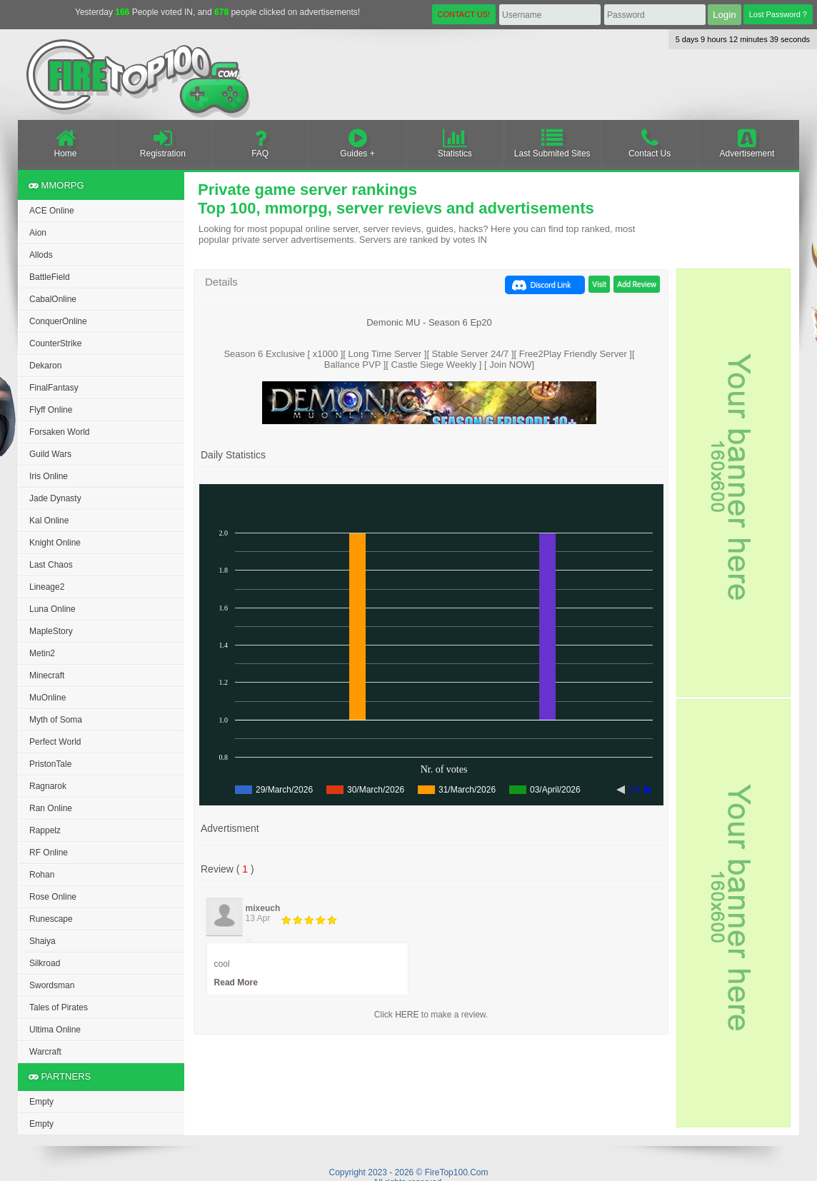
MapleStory (51, 631)
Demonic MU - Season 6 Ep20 (429, 322)
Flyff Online (50, 410)
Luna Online (52, 609)
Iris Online (48, 476)
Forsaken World (59, 432)
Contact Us (649, 143)
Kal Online (49, 521)
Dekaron (45, 366)
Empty (41, 1102)
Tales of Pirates (58, 1007)
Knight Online (55, 543)
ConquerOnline (58, 321)
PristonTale (50, 764)
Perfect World (55, 742)
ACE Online (51, 211)
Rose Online (52, 897)
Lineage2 (46, 587)
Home (65, 143)
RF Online (48, 853)
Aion (37, 233)
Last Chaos (51, 565)
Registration (162, 143)
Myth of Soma (55, 720)
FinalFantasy (54, 388)
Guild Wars (50, 454)
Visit (599, 284)
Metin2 (42, 653)
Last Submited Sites (552, 143)
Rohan (41, 875)
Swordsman (51, 985)
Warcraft (45, 1052)
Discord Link (551, 285)
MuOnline (47, 698)
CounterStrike (55, 343)
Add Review (636, 284)
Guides (357, 143)
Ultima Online (55, 1030)
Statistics (454, 143)
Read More (236, 982)
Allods (41, 255)
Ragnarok (47, 786)
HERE (406, 1015)
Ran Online (50, 808)
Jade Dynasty (55, 498)
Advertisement (746, 143)
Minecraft (46, 675)
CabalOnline (52, 299)
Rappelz (45, 830)
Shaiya (42, 941)
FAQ (260, 143)
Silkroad (44, 963)
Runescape (51, 919)
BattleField (49, 277)
